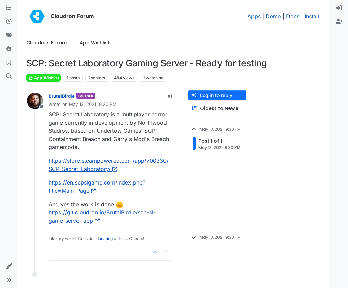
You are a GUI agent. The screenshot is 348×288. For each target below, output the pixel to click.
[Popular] (9, 49)
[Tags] (9, 35)
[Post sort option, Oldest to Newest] (217, 108)
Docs (292, 16)
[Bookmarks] (9, 62)
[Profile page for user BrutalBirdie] (35, 101)
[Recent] (9, 21)
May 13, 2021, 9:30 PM (93, 104)
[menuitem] (339, 8)
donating (104, 238)
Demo (273, 16)
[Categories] (9, 8)
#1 (170, 96)
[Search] (9, 76)
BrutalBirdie (62, 96)
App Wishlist (43, 77)
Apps (254, 16)
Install (311, 16)
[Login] (339, 8)
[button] (9, 266)
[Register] (339, 21)
